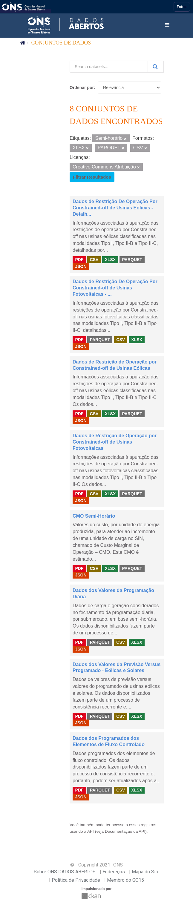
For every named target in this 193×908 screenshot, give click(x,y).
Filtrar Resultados (92, 177)
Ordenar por (82, 87)
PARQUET (132, 259)
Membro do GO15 (125, 880)
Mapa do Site (146, 872)
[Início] (22, 43)
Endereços (113, 872)
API (90, 831)
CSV (94, 259)
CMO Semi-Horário (94, 516)
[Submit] (156, 67)
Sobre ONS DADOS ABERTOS (65, 872)
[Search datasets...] (109, 67)
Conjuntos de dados (61, 43)
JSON (80, 266)
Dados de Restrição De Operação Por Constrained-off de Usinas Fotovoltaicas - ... (115, 288)
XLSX (110, 259)
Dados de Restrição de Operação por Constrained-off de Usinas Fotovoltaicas (115, 442)
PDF (79, 259)
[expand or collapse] (167, 25)
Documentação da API (125, 831)
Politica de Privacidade (76, 880)
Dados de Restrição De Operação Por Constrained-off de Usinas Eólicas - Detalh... (115, 208)
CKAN (92, 896)
